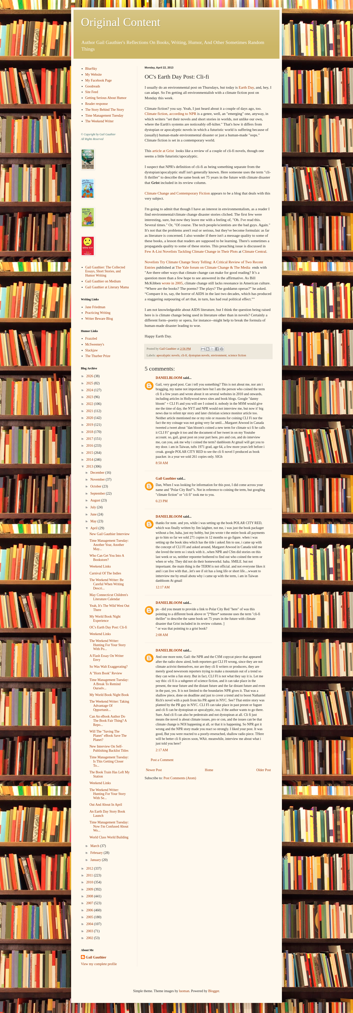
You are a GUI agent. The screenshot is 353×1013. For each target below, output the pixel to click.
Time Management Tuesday (104, 115)
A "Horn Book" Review (105, 673)
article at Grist (163, 151)
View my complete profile (99, 964)
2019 (90, 425)
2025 (90, 383)
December (97, 472)
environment (219, 355)
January (96, 860)
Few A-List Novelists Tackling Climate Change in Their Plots (191, 251)
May (93, 521)
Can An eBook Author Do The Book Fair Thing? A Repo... (108, 721)
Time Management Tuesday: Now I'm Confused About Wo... (109, 826)
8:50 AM (162, 463)
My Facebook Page (98, 80)
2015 (90, 453)
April (94, 528)
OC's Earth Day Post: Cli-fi (108, 627)
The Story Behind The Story (104, 109)
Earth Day (246, 87)
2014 (90, 459)
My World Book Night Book (109, 695)
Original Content (120, 21)
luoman (184, 991)
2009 (90, 889)
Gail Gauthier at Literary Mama (107, 287)
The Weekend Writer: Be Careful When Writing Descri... (106, 584)
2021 (90, 411)
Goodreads (92, 86)
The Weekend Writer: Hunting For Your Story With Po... (107, 645)
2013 (90, 466)
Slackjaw (91, 350)
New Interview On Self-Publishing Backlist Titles (108, 748)
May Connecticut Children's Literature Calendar (108, 597)
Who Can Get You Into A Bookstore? (106, 558)
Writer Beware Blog (99, 318)
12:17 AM (163, 587)
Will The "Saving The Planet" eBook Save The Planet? (108, 736)
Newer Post (154, 770)
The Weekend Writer (99, 121)
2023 (90, 397)
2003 (90, 931)
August (95, 500)
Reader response (96, 104)
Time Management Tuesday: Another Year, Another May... (109, 545)
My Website (93, 74)
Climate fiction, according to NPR (171, 113)
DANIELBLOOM (169, 378)
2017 (90, 439)
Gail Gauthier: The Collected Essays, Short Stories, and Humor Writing (105, 271)
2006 (90, 910)
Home (209, 770)
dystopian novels (199, 355)
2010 (90, 882)
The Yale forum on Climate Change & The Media (213, 267)
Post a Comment (162, 760)
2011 (90, 875)
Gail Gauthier (166, 478)
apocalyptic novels (167, 355)
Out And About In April (105, 804)
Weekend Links (100, 566)
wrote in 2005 (172, 283)
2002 (90, 938)
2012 (90, 868)
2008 (90, 896)
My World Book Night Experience (105, 619)
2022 (90, 404)
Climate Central (254, 251)
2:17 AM (162, 750)
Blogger (213, 991)
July (93, 507)
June (93, 514)
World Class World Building (108, 837)
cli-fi (184, 355)
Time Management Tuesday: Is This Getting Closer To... (109, 761)
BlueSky (91, 68)
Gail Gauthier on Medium (103, 281)
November (98, 479)
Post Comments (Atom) (180, 778)
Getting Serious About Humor (105, 98)
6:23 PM (162, 501)
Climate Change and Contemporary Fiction (178, 193)
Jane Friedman (95, 307)
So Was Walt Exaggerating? (108, 666)
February (96, 853)
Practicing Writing (98, 313)
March (95, 846)
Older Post (263, 770)
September (98, 493)
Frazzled (91, 338)
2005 (90, 917)
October (96, 486)
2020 (90, 418)
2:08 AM (162, 635)
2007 (90, 903)
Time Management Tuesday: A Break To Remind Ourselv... (109, 684)
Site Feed (91, 92)
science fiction (237, 355)
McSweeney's (94, 344)
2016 (90, 445)
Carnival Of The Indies (105, 573)
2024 (90, 390)
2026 (90, 376)
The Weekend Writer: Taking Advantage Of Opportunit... (109, 706)
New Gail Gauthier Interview (109, 534)
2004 (90, 924)
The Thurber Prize (97, 356)
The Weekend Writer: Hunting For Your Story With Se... (107, 794)
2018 (90, 432)
